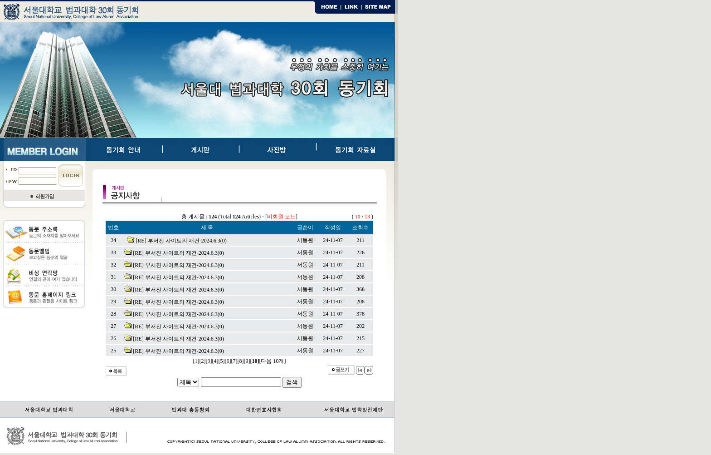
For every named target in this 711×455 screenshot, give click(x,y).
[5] (222, 361)
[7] (234, 361)
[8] (241, 361)
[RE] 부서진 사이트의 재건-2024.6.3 (178, 240)
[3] (209, 361)
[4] (215, 361)
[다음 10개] (272, 361)
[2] (203, 361)
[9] (247, 361)
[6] (228, 361)
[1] (196, 361)
